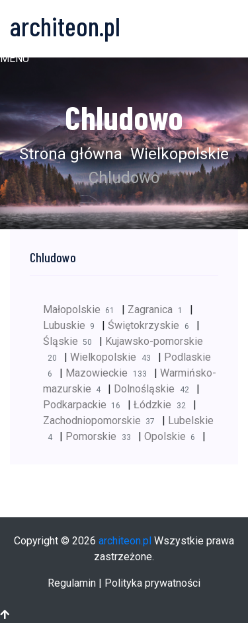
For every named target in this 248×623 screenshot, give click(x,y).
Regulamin (72, 583)
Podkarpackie (85, 404)
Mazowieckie (109, 373)
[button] (14, 58)
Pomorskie (101, 436)
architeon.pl (125, 540)
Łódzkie (163, 404)
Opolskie (173, 436)
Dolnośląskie (155, 389)
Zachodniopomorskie (102, 420)
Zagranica (158, 309)
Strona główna (70, 154)
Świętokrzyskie (152, 325)
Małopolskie (82, 309)
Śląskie (71, 341)
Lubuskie (72, 325)
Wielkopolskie (177, 154)
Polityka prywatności (152, 583)
